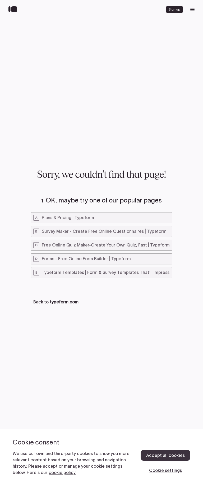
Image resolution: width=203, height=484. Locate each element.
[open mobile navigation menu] (192, 9)
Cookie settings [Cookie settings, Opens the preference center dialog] (165, 470)
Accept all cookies (165, 455)
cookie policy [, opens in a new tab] (62, 472)
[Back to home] (14, 9)
